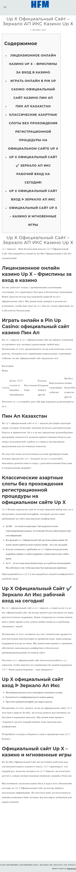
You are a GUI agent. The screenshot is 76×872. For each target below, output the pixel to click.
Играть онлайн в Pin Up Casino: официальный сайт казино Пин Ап (33, 89)
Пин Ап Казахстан (33, 106)
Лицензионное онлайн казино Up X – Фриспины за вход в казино (33, 64)
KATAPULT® (71, 868)
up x (4, 248)
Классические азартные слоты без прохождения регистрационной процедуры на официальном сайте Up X (33, 131)
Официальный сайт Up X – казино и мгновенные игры (33, 216)
